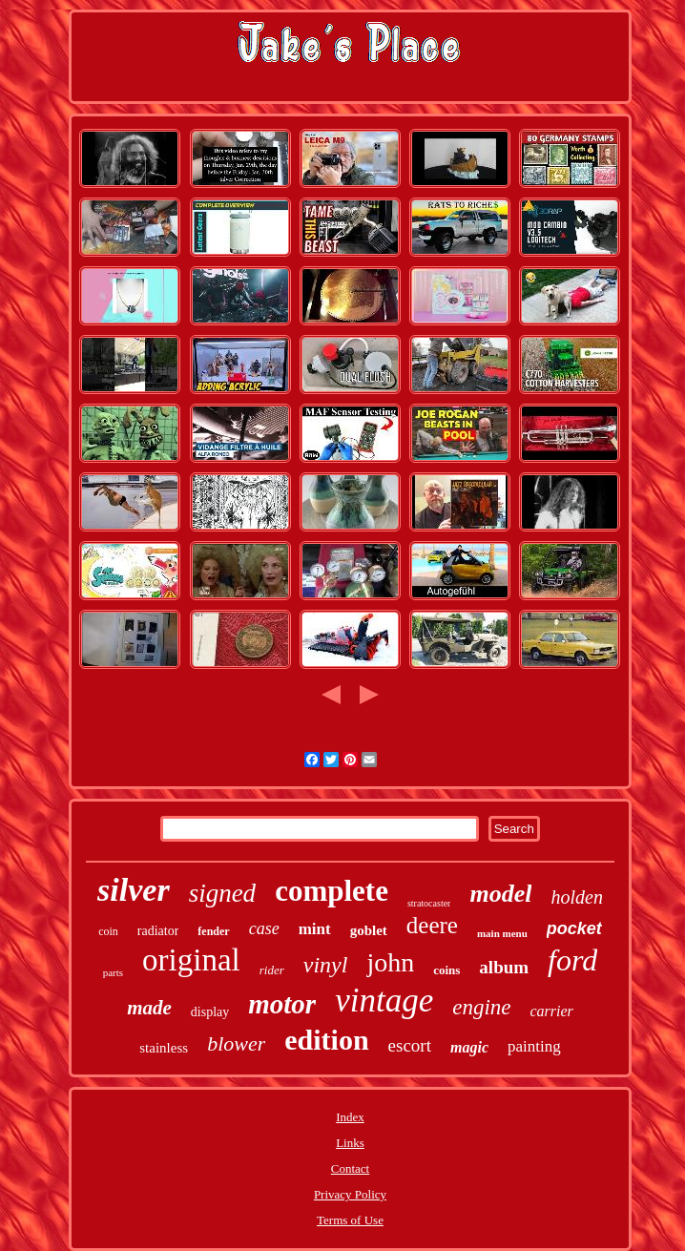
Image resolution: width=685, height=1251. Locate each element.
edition (326, 1039)
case (264, 928)
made (149, 1007)
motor (282, 1004)
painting (534, 1046)
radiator (158, 931)
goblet (368, 930)
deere (432, 925)
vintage (384, 1000)
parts (113, 972)
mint (315, 929)
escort (409, 1045)
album (504, 967)
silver (133, 889)
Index (350, 1117)
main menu (502, 933)
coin (108, 931)
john (390, 962)
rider (271, 970)
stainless (163, 1047)
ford (572, 960)
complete (331, 890)
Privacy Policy (350, 1194)
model (500, 893)
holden (576, 896)
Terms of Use (350, 1220)
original (191, 960)
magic (469, 1047)
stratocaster (429, 903)
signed (223, 893)
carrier (551, 1011)
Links (350, 1143)
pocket (574, 928)
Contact (350, 1168)
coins (446, 970)
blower (236, 1043)
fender (213, 931)
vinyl (325, 964)
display (210, 1012)
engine (481, 1007)
